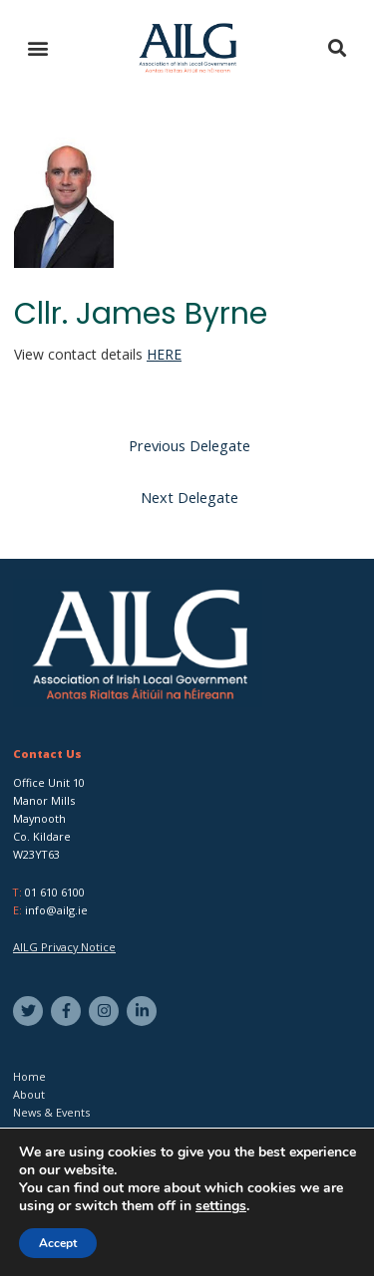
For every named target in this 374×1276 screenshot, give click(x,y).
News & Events (51, 1112)
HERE (164, 354)
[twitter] (30, 1011)
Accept (58, 1243)
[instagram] (106, 1011)
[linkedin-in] (144, 1011)
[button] (37, 48)
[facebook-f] (68, 1011)
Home (29, 1076)
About (29, 1094)
